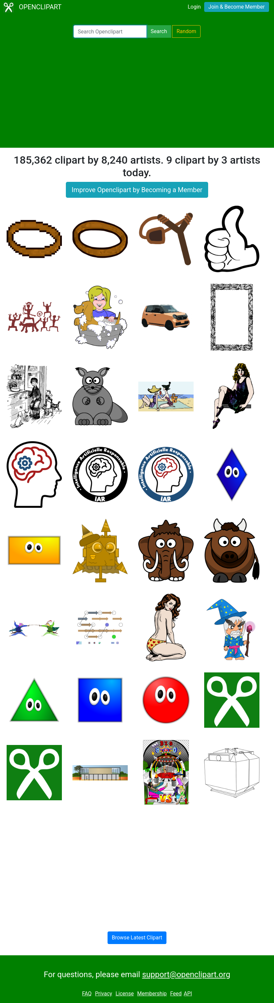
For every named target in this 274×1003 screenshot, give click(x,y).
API (188, 993)
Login (194, 7)
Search (159, 31)
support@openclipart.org (186, 974)
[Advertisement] (137, 92)
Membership (151, 993)
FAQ (87, 993)
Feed (176, 993)
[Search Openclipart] (110, 31)
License (124, 993)
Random (186, 31)
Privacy (103, 993)
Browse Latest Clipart (137, 937)
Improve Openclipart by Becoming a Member (136, 190)
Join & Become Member (236, 7)
